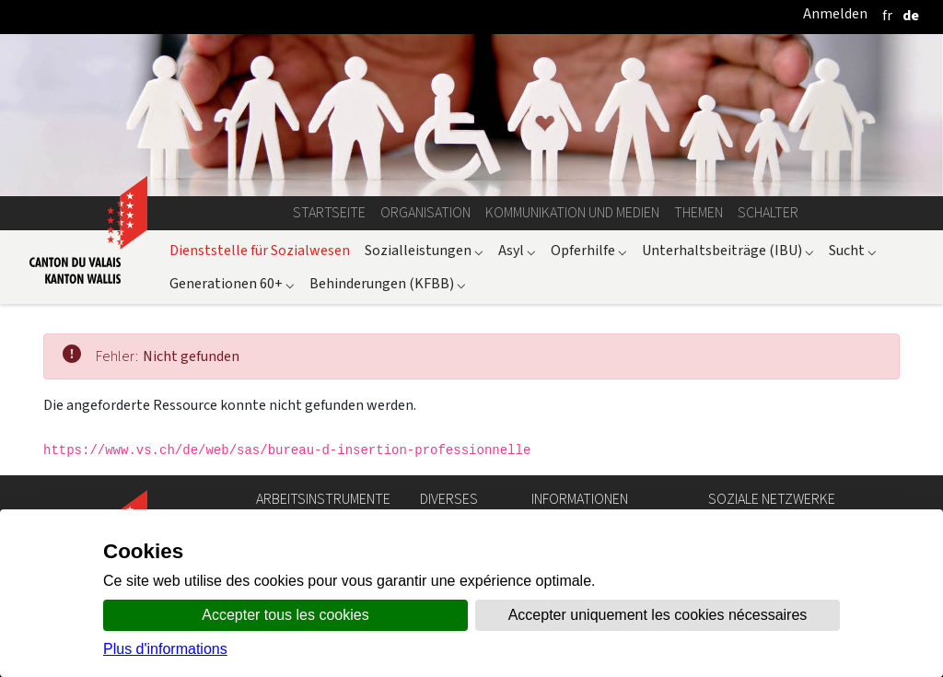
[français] (887, 15)
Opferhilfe (589, 250)
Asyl (517, 250)
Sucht (853, 250)
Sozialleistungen (424, 250)
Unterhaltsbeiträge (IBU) (728, 250)
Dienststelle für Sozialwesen (259, 250)
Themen (698, 212)
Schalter (768, 212)
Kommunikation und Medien (572, 212)
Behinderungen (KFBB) (387, 283)
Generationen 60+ (232, 283)
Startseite (329, 212)
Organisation (425, 212)
